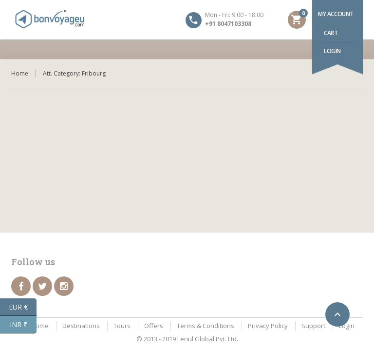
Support (313, 325)
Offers (153, 325)
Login (332, 51)
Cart (330, 33)
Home (19, 73)
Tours (122, 325)
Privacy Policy (268, 325)
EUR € (23, 307)
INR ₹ (23, 324)
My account (336, 14)
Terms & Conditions (205, 325)
